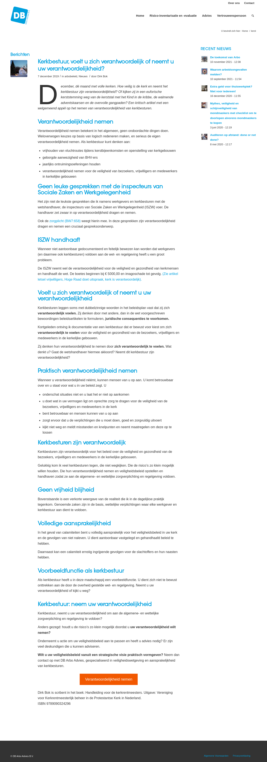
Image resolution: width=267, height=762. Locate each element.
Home (245, 31)
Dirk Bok (102, 76)
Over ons (234, 3)
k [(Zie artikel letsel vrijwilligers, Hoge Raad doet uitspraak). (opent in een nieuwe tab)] (139, 279)
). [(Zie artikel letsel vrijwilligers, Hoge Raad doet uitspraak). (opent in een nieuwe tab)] (141, 279)
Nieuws (83, 76)
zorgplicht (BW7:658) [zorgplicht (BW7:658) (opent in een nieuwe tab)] (65, 221)
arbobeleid (71, 76)
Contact (249, 3)
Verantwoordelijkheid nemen (108, 679)
